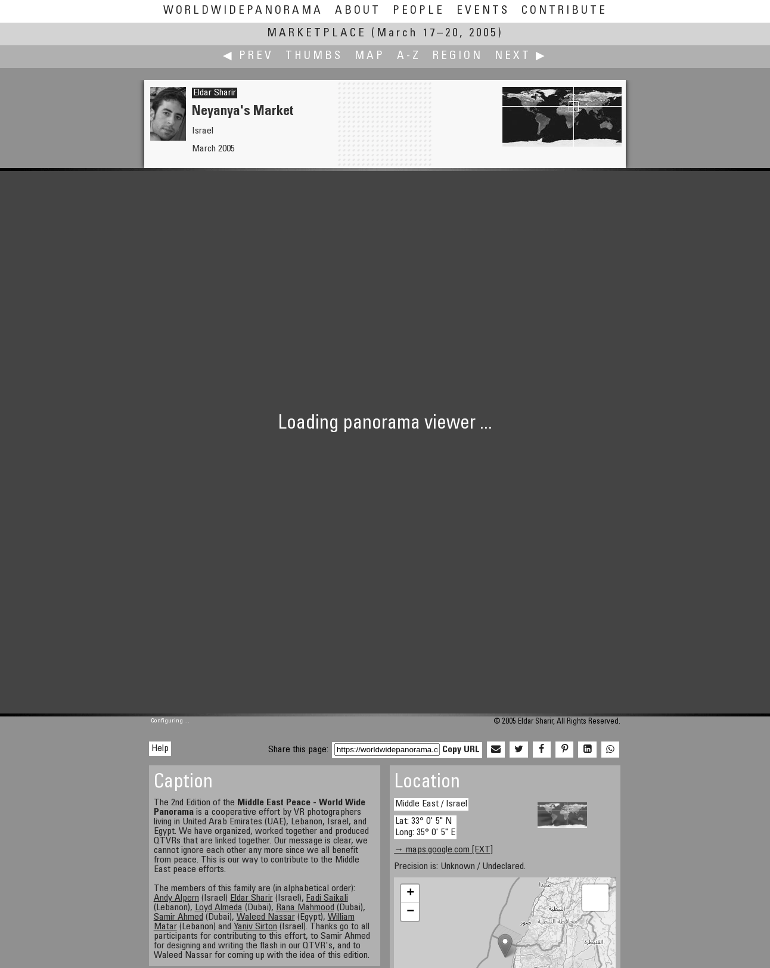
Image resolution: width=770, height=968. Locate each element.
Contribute (564, 11)
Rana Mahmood (305, 908)
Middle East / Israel (431, 804)
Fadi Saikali (327, 898)
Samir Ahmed (178, 917)
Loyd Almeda (219, 908)
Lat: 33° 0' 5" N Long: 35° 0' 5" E (425, 827)
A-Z (409, 56)
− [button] (410, 912)
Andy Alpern (176, 898)
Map (370, 56)
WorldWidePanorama (243, 11)
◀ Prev (248, 56)
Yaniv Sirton (255, 927)
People (419, 11)
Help (160, 748)
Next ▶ (521, 56)
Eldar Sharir (214, 93)
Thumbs (314, 56)
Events (483, 11)
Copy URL (461, 750)
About (358, 11)
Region (458, 56)
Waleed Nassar (266, 917)
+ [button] (410, 893)
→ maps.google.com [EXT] (443, 850)
